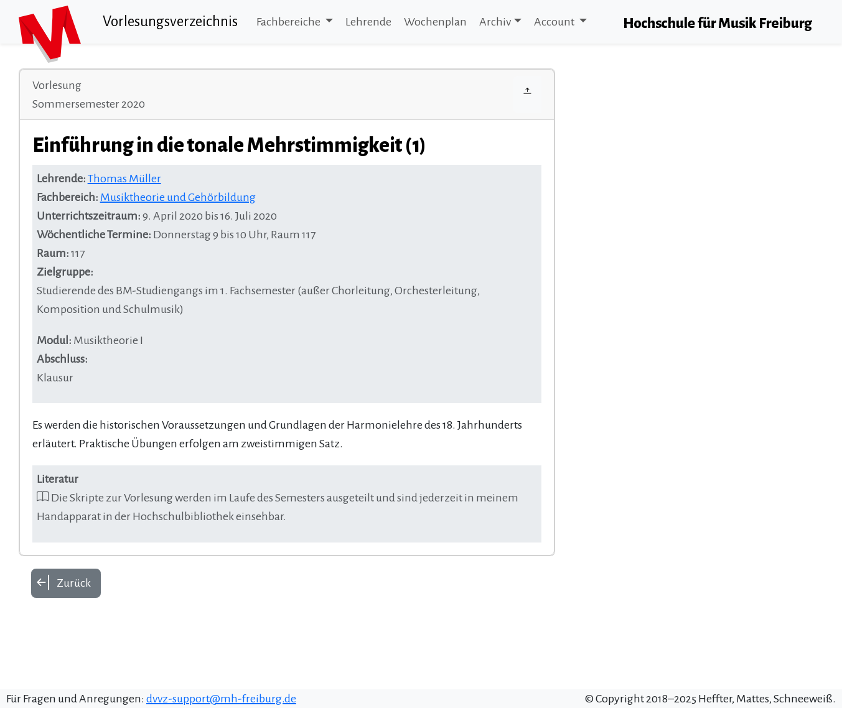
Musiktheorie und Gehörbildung (178, 197)
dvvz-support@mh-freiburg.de (221, 698)
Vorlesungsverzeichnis (170, 21)
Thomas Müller (124, 178)
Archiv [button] (495, 22)
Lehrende (368, 22)
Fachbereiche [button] (289, 22)
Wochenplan (435, 22)
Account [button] (555, 22)
